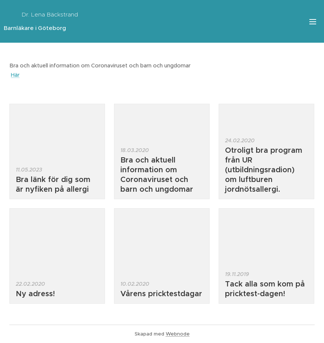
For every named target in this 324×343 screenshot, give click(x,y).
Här (15, 75)
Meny (312, 21)
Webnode (178, 334)
